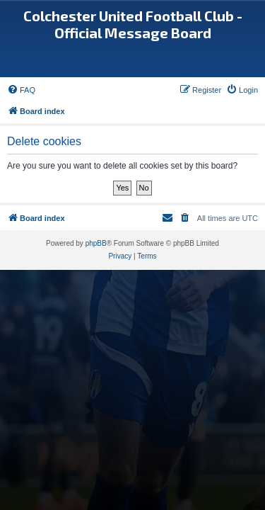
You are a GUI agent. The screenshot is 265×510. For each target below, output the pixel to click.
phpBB (96, 243)
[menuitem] (21, 89)
